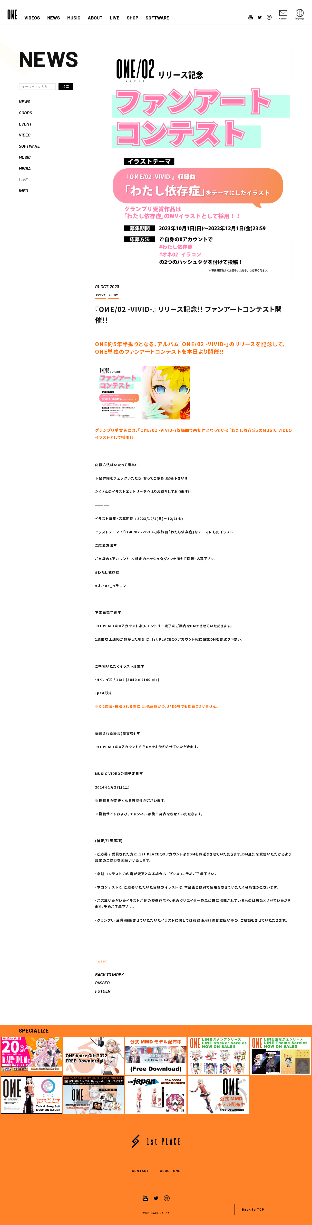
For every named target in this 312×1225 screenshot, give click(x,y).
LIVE (114, 18)
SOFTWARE (157, 18)
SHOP (132, 18)
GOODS (25, 112)
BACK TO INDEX (109, 974)
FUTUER (102, 991)
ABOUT (95, 18)
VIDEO (24, 134)
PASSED (102, 982)
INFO (23, 190)
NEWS (53, 18)
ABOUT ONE (170, 1171)
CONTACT (140, 1171)
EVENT (25, 124)
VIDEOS (32, 18)
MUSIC (73, 18)
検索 (65, 86)
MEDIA (25, 168)
